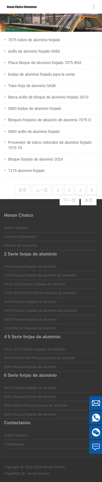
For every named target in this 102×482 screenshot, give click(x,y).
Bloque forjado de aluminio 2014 (35, 159)
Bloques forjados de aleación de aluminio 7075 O (49, 120)
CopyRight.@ (14, 473)
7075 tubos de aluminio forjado (34, 40)
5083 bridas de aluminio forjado (34, 108)
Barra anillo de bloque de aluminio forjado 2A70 (48, 97)
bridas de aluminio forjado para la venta (41, 74)
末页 (89, 200)
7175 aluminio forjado (26, 170)
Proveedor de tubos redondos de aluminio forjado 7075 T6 (50, 145)
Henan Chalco (38, 473)
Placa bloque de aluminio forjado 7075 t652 (44, 62)
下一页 (69, 200)
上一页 (42, 190)
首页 (22, 190)
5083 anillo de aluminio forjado (34, 131)
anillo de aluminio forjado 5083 (34, 51)
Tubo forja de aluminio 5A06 (32, 86)
